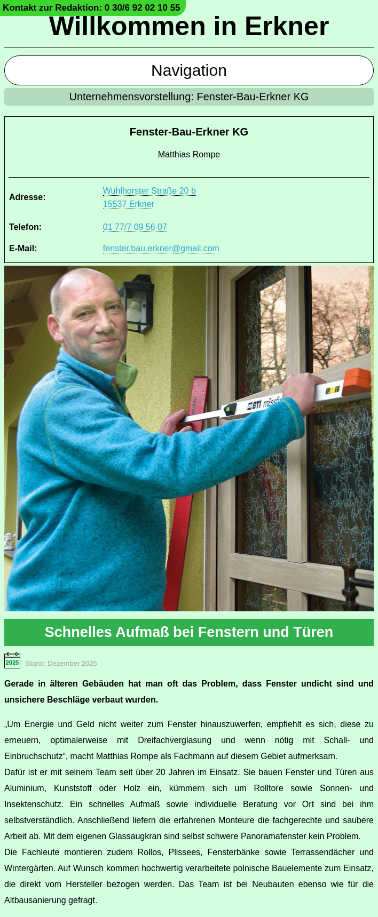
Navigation (189, 70)
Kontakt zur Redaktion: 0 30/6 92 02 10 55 (91, 8)
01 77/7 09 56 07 (135, 227)
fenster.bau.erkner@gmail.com (161, 248)
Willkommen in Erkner (189, 26)
